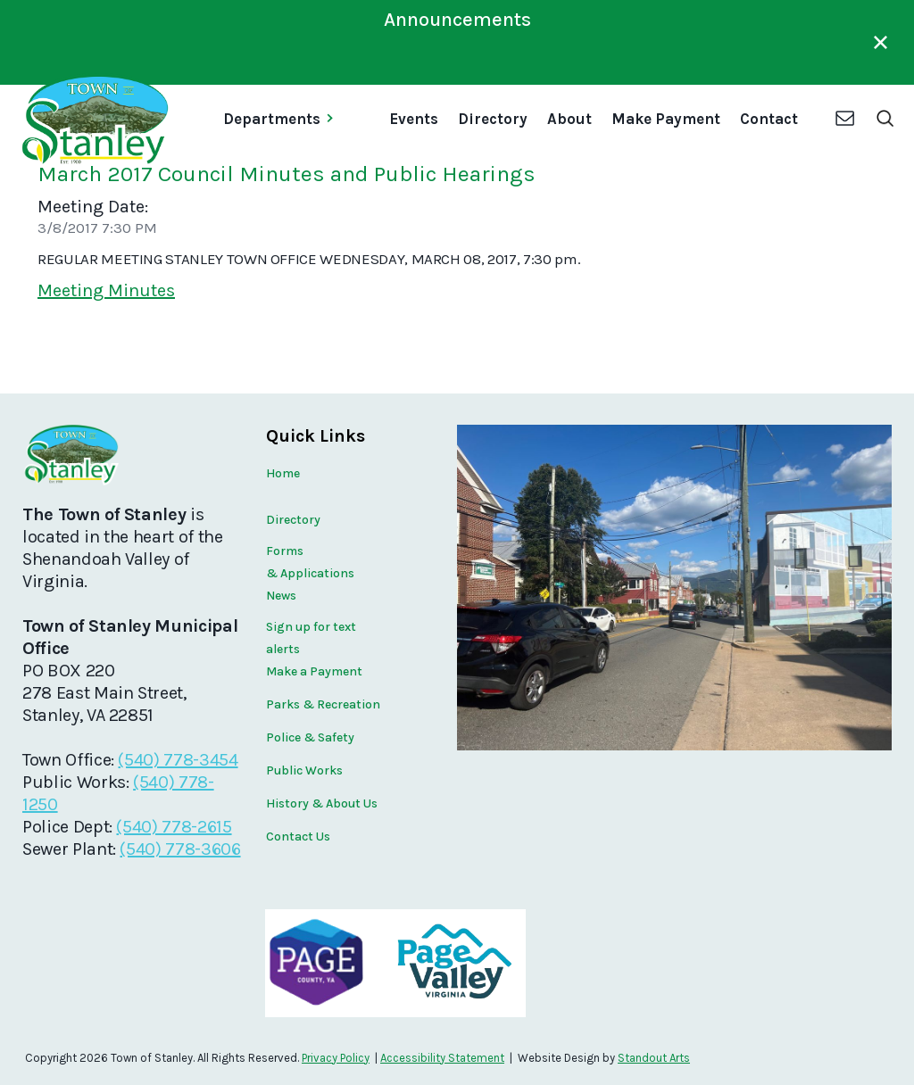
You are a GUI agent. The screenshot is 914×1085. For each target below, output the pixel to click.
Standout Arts (654, 1057)
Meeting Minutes (106, 290)
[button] (285, 120)
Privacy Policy (336, 1057)
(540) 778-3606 (180, 849)
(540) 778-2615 (173, 826)
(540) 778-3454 (177, 760)
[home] (94, 120)
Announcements (457, 19)
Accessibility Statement (442, 1057)
